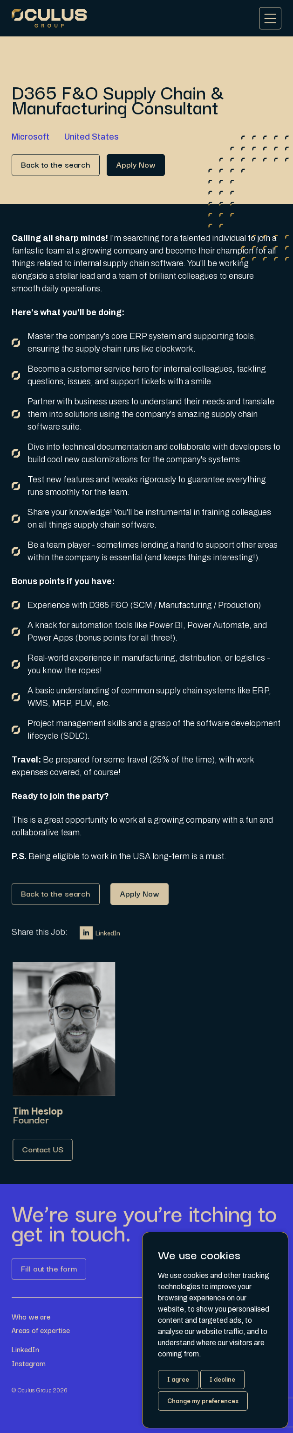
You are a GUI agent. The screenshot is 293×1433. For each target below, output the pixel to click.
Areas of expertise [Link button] (41, 1330)
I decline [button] (222, 1379)
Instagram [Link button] (29, 1363)
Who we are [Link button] (31, 1316)
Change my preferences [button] (202, 1400)
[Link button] (56, 165)
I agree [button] (178, 1379)
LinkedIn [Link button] (100, 937)
